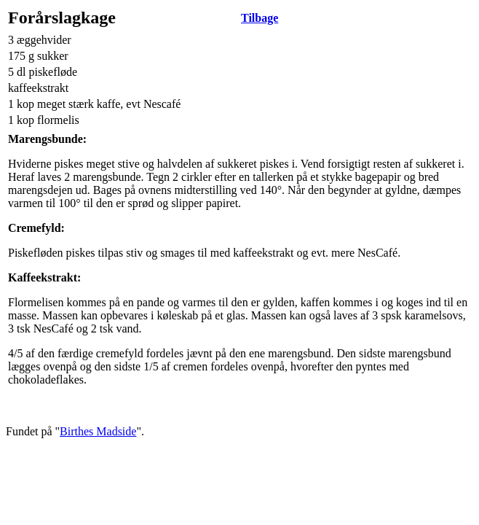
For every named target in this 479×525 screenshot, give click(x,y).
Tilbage (259, 18)
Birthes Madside (98, 431)
